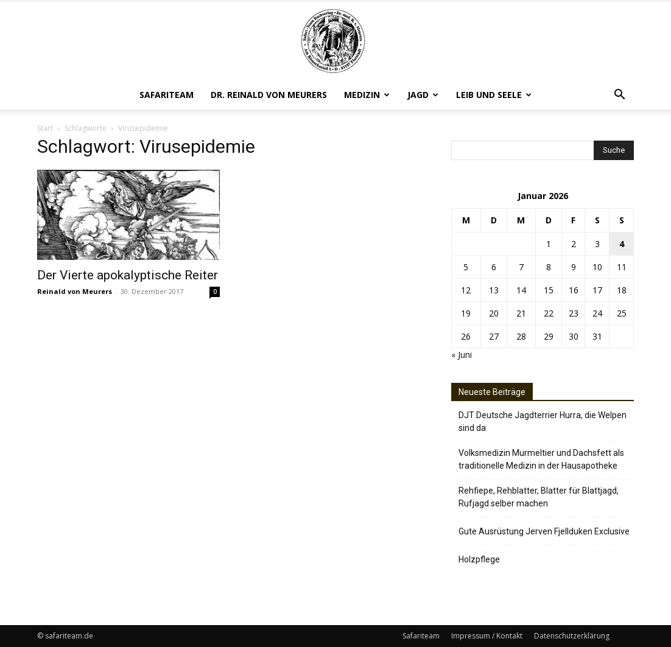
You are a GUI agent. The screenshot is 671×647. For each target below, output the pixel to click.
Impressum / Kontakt (486, 636)
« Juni (461, 354)
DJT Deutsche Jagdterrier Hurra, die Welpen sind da (542, 421)
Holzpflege (479, 559)
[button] (619, 96)
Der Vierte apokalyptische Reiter (127, 275)
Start (45, 128)
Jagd (422, 94)
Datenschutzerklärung (572, 636)
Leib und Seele (494, 94)
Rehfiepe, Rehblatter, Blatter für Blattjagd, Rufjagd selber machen (538, 497)
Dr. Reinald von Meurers (269, 94)
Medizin (367, 94)
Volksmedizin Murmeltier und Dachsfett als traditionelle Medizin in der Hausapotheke (541, 459)
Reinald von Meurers (74, 291)
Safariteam (166, 94)
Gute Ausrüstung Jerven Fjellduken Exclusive (544, 531)
